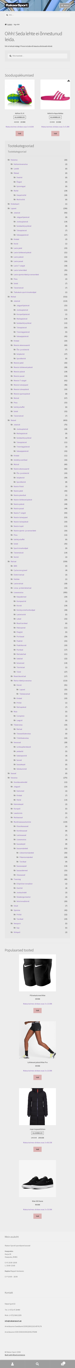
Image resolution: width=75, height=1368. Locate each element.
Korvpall (17, 808)
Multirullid (21, 199)
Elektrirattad (19, 575)
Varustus (14, 778)
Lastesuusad (21, 835)
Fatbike (16, 579)
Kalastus (14, 160)
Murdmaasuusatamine (22, 822)
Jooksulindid (21, 892)
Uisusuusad (21, 875)
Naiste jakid (18, 491)
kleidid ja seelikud (20, 460)
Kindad (16, 239)
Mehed (13, 297)
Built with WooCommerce (15, 1355)
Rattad (13, 561)
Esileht (9, 24)
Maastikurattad (20, 676)
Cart (58, 1362)
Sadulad (20, 658)
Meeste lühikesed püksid (23, 367)
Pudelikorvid (21, 645)
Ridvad (16, 173)
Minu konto (12, 1364)
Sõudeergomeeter (24, 897)
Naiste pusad (19, 508)
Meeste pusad (19, 376)
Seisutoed (20, 663)
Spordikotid (21, 358)
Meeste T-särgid (20, 380)
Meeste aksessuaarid (22, 345)
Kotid (16, 244)
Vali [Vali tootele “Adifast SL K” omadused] (19, 133)
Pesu (15, 279)
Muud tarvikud (22, 623)
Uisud (16, 906)
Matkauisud (18, 817)
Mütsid (16, 398)
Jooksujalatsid (22, 221)
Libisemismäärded (26, 853)
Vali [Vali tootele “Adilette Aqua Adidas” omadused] (55, 133)
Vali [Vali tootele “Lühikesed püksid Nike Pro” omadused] (37, 1077)
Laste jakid (18, 248)
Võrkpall (17, 932)
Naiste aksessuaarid (21, 469)
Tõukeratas (18, 725)
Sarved (19, 760)
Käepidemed (21, 597)
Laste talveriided (20, 270)
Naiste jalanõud (20, 495)
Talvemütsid (18, 288)
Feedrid (19, 177)
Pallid (19, 800)
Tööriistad (21, 667)
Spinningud (21, 186)
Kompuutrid (21, 601)
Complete (20, 716)
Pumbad (20, 650)
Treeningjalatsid (23, 332)
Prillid (19, 703)
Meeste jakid (18, 363)
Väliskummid (22, 769)
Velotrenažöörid (23, 901)
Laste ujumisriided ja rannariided (26, 274)
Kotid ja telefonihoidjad (26, 610)
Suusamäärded (22, 848)
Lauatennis (18, 813)
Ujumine (17, 910)
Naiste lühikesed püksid (23, 499)
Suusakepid (21, 764)
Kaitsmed (20, 791)
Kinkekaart (15, 204)
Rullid (16, 191)
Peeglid (19, 632)
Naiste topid (18, 526)
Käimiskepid (18, 804)
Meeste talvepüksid (21, 389)
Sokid (16, 283)
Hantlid (19, 888)
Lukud (19, 619)
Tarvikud (22, 861)
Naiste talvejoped (20, 517)
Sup (18, 928)
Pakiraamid (21, 628)
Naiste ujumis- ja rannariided (25, 530)
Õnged (19, 182)
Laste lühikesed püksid (22, 252)
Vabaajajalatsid (22, 235)
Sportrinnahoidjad (21, 548)
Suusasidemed (22, 870)
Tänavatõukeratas (24, 733)
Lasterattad (18, 583)
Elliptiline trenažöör (25, 884)
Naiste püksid (19, 504)
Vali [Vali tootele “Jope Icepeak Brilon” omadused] (37, 1149)
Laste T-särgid (19, 266)
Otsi (37, 1364)
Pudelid (19, 641)
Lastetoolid (21, 614)
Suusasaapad (21, 866)
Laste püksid (18, 257)
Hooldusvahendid (20, 782)
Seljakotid (20, 354)
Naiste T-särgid (20, 513)
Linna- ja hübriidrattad (22, 588)
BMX (15, 566)
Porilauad (20, 636)
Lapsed (13, 208)
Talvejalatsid (22, 230)
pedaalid (20, 751)
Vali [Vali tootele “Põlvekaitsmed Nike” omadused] (37, 1010)
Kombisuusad (22, 831)
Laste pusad (18, 261)
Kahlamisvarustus (21, 164)
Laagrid (19, 720)
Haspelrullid (21, 195)
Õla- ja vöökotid (23, 349)
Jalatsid (17, 213)
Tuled (19, 672)
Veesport (17, 923)
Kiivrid (19, 685)
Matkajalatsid (22, 319)
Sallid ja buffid (19, 407)
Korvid (19, 605)
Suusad (13, 773)
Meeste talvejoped (21, 385)
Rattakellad (21, 654)
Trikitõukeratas (23, 738)
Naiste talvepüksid (21, 522)
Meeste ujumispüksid (22, 394)
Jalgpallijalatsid (23, 217)
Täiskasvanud (24, 694)
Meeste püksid (19, 371)
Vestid (16, 557)
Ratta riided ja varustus (23, 680)
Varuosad (17, 742)
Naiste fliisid (18, 486)
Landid (16, 168)
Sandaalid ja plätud (24, 226)
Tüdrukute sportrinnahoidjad (25, 292)
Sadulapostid (22, 755)
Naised (13, 420)
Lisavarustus (18, 592)
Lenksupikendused (24, 747)
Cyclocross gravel (20, 570)
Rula (15, 711)
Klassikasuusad (22, 826)
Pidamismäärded (26, 857)
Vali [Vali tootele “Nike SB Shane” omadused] (37, 1216)
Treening (17, 879)
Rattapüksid (21, 707)
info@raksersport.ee (13, 1321)
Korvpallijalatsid (23, 314)
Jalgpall (17, 786)
